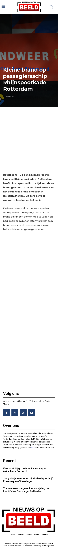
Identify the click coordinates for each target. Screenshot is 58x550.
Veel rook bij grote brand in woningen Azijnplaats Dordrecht (24, 470)
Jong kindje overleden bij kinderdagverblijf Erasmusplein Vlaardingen (28, 480)
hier (33, 447)
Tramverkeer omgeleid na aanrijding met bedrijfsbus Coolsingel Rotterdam (26, 490)
